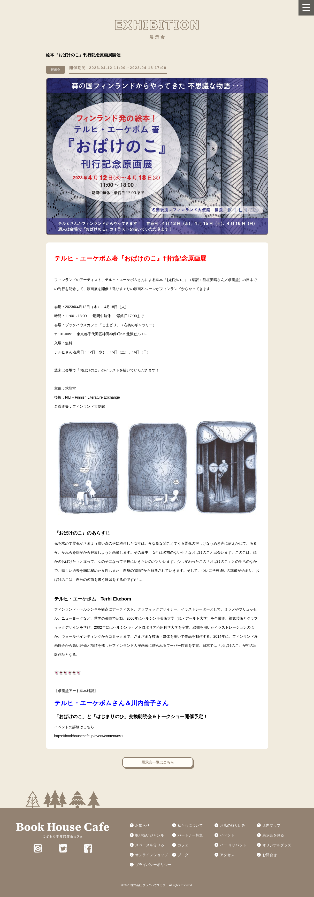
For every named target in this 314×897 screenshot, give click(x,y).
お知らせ (142, 825)
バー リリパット (233, 845)
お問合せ (269, 855)
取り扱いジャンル (149, 835)
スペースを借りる (149, 845)
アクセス (227, 855)
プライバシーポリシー (153, 865)
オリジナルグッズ (276, 845)
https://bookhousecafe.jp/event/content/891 (88, 736)
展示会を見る (273, 835)
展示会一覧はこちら (157, 762)
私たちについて (190, 825)
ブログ (183, 855)
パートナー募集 (190, 835)
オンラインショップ (151, 855)
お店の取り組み (232, 825)
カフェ (183, 845)
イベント (227, 835)
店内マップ (271, 825)
